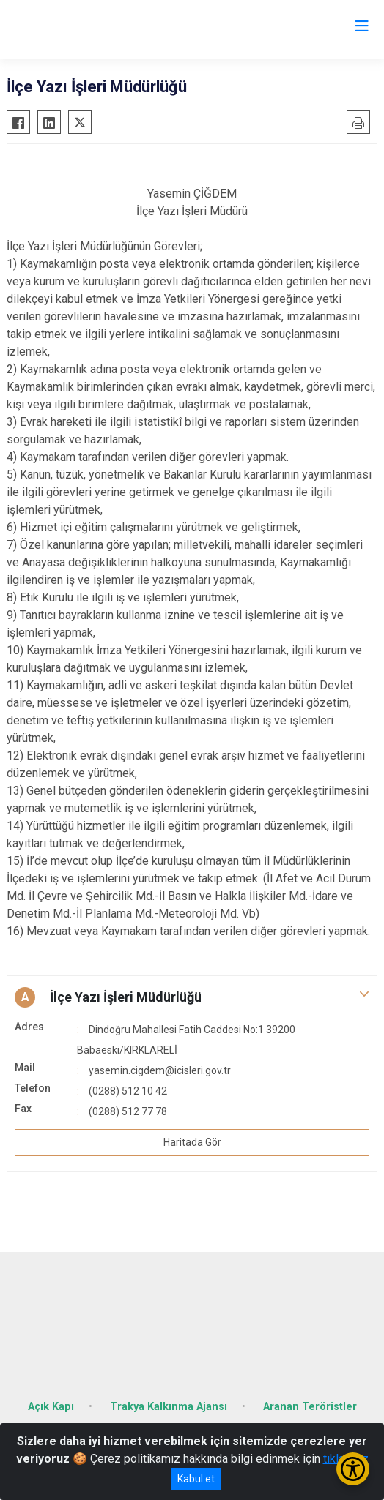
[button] (192, 997)
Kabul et (196, 1479)
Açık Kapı (51, 1406)
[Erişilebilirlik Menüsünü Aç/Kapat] (352, 1468)
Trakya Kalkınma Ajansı (168, 1406)
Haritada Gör (192, 1142)
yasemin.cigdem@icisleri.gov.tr (160, 1070)
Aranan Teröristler (310, 1406)
